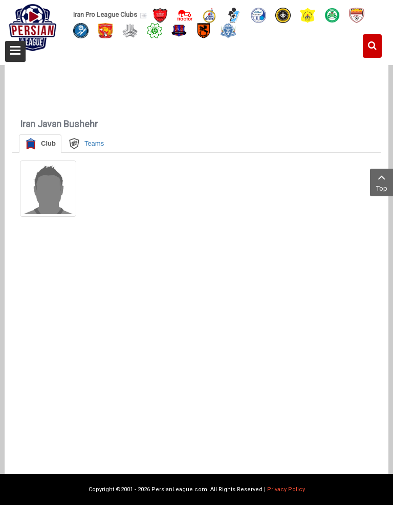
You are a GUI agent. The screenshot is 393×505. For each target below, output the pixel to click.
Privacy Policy (286, 489)
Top (381, 181)
